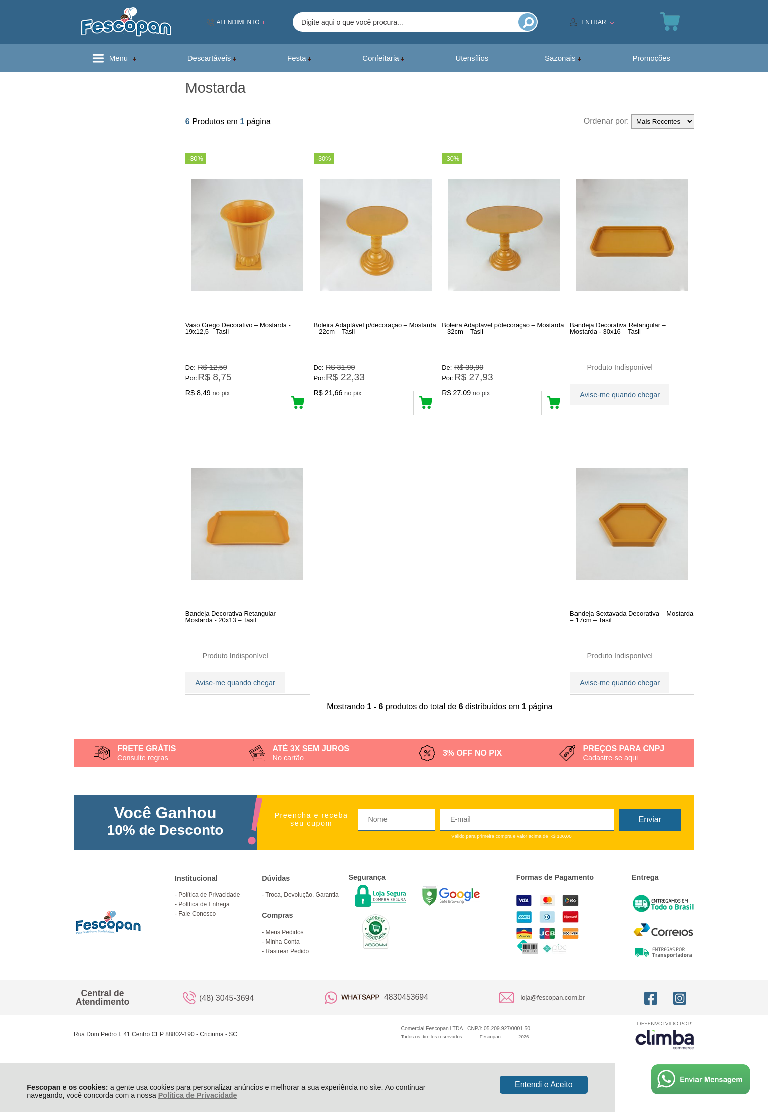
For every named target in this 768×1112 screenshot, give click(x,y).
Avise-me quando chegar (620, 393)
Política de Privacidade (197, 1095)
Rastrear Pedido (287, 968)
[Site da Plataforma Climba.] (664, 1052)
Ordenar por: (606, 121)
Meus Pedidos (285, 949)
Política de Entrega (203, 921)
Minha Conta (283, 958)
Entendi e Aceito (544, 1084)
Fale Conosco (197, 931)
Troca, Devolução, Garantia (301, 911)
